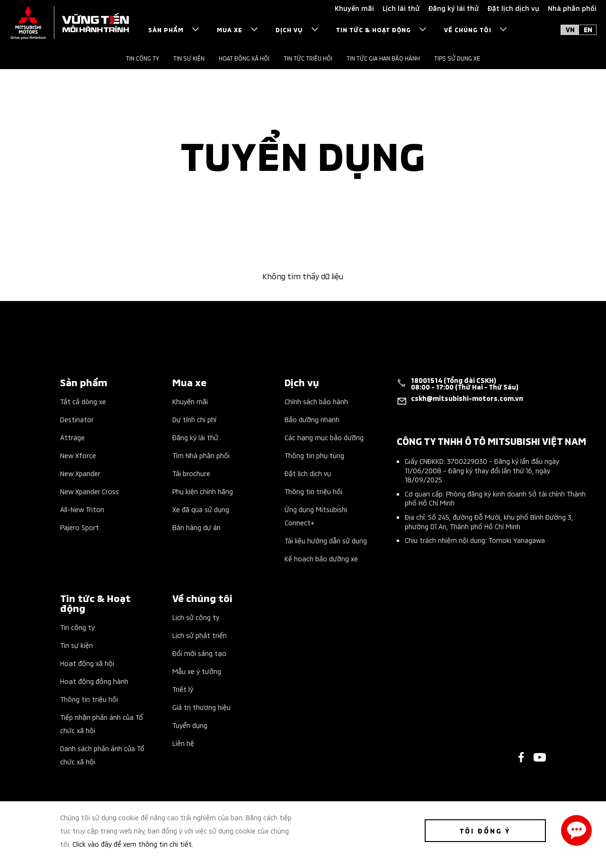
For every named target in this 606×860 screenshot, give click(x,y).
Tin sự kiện (189, 58)
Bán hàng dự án (196, 527)
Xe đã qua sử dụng (200, 509)
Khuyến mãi (190, 401)
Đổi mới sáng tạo (199, 652)
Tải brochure (191, 473)
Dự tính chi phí (194, 419)
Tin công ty (142, 58)
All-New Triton (82, 509)
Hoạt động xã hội (244, 58)
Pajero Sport (79, 527)
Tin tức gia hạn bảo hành (383, 58)
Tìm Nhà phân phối (201, 455)
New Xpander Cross (89, 491)
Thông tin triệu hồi (313, 491)
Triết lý (182, 688)
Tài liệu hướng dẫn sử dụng (326, 540)
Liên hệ (183, 742)
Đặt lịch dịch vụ (308, 473)
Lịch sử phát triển (199, 634)
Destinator (77, 419)
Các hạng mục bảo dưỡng (324, 437)
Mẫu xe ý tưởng (196, 670)
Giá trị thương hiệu (201, 706)
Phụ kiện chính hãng (202, 491)
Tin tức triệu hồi (308, 58)
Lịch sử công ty (195, 616)
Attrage (72, 437)
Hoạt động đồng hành (94, 680)
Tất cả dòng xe (83, 401)
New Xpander (80, 473)
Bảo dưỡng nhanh (312, 419)
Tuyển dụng (189, 724)
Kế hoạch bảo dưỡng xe (321, 558)
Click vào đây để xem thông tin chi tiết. (132, 843)
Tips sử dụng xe (457, 58)
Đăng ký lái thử (195, 437)
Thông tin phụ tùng (314, 455)
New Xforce (78, 455)
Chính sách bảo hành (316, 401)
